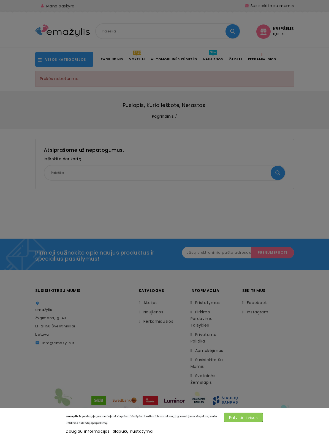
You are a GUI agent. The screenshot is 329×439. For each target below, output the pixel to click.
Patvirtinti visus (243, 417)
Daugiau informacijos (88, 431)
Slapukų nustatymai (133, 431)
